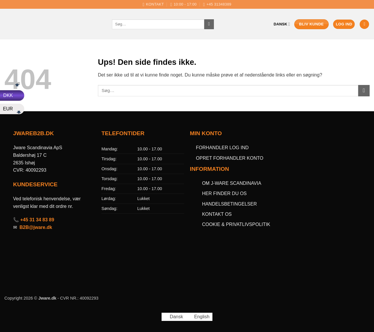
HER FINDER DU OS (225, 193)
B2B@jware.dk (36, 227)
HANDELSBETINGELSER (229, 203)
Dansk (282, 24)
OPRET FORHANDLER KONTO (230, 158)
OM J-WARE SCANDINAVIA (231, 183)
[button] (344, 24)
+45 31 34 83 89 (37, 219)
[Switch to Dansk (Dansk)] (174, 317)
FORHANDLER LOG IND (222, 147)
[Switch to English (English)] (199, 317)
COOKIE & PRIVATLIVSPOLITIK (236, 224)
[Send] (209, 24)
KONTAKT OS (217, 214)
